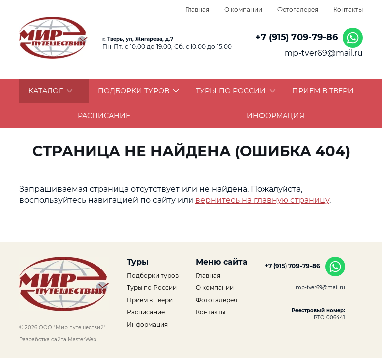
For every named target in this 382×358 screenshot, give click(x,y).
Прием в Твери (323, 91)
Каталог (50, 91)
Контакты (348, 9)
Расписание (104, 115)
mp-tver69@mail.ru (324, 53)
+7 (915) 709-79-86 (296, 37)
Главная (197, 9)
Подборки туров (138, 91)
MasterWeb (82, 339)
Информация (275, 115)
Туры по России (236, 91)
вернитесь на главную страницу (262, 200)
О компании (243, 9)
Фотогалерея (297, 9)
